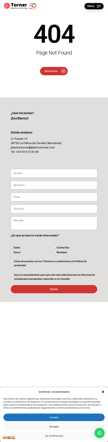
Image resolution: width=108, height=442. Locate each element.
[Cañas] (12, 247)
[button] (103, 391)
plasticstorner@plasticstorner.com (33, 147)
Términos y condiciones (56, 261)
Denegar (54, 426)
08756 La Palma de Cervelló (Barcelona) (36, 143)
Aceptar (54, 417)
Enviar (54, 289)
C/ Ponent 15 (19, 138)
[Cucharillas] (55, 247)
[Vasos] (12, 252)
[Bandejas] (55, 252)
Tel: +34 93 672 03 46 (25, 151)
